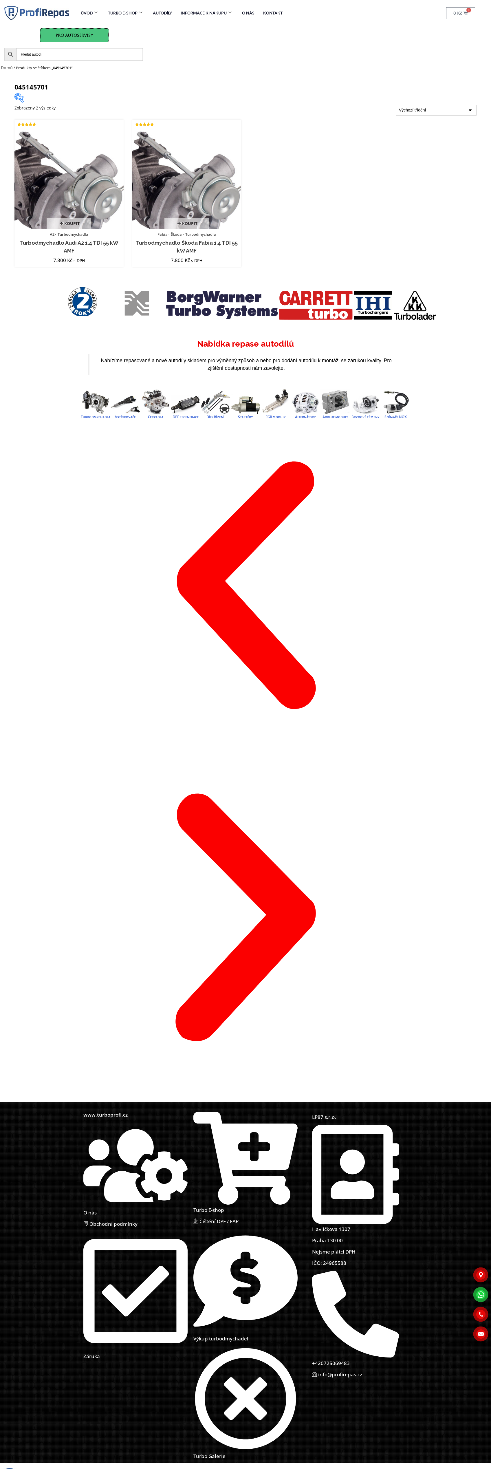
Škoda (176, 234)
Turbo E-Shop (125, 12)
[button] (245, 586)
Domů (7, 68)
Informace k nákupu (206, 12)
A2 (52, 234)
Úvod (89, 12)
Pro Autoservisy (74, 35)
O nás (248, 12)
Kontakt (273, 12)
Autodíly (162, 12)
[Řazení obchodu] (436, 110)
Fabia (162, 234)
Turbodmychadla (73, 234)
